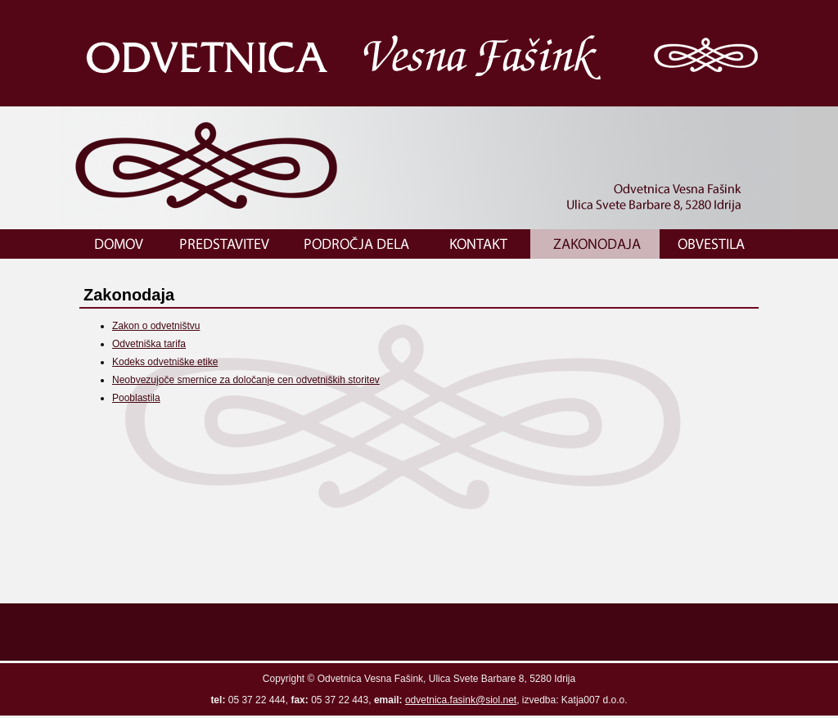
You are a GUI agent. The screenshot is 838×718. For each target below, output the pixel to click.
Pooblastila (136, 398)
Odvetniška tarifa (149, 344)
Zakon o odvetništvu (156, 326)
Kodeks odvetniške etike (165, 362)
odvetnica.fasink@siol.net (460, 700)
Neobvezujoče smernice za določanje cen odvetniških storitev (246, 380)
